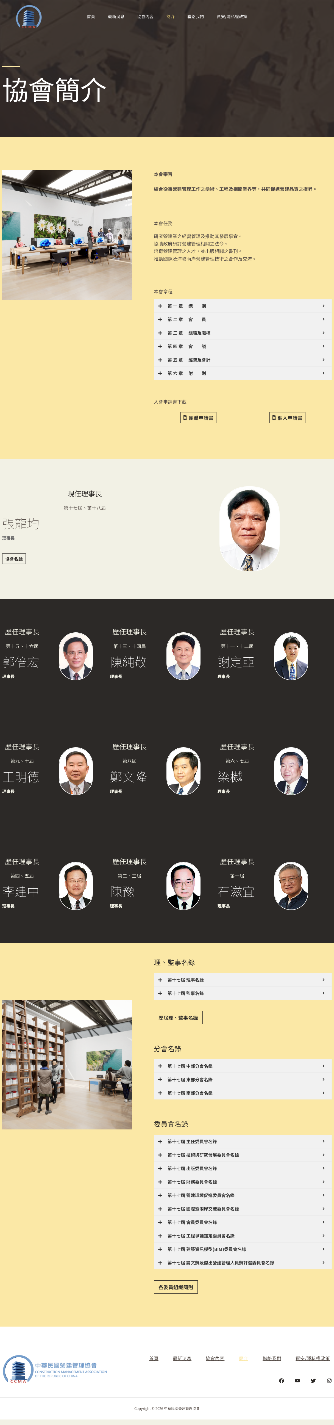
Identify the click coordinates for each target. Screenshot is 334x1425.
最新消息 (115, 16)
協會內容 (145, 16)
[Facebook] (281, 1385)
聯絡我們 (197, 16)
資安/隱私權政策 (234, 16)
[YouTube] (297, 1385)
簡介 (171, 16)
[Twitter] (313, 1385)
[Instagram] (329, 1385)
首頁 (89, 16)
